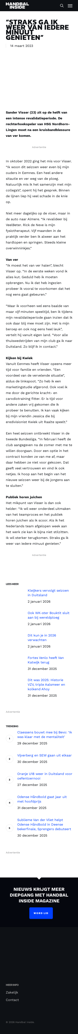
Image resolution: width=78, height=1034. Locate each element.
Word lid (41, 913)
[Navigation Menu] (70, 6)
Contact (12, 1000)
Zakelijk (12, 992)
